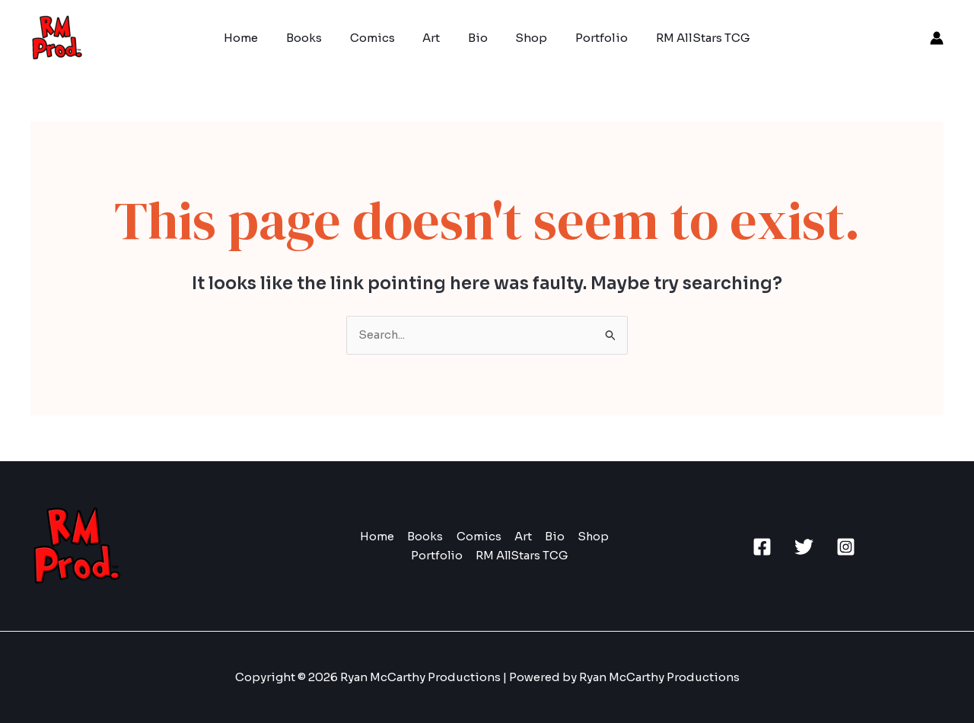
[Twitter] (803, 546)
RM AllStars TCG (685, 37)
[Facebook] (762, 546)
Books (317, 37)
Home (259, 37)
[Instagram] (845, 546)
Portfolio (589, 37)
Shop (524, 37)
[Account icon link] (937, 38)
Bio (475, 37)
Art (434, 37)
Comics (380, 37)
